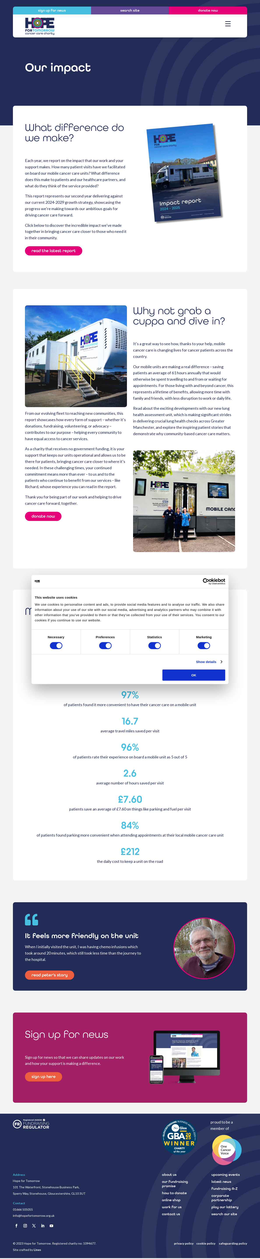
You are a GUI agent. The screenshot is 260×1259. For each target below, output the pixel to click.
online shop (171, 1201)
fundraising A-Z (224, 1189)
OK (193, 675)
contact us (171, 1215)
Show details (206, 662)
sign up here (45, 1077)
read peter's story (51, 975)
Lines (37, 1250)
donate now (44, 517)
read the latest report (56, 251)
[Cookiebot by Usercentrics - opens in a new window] (206, 581)
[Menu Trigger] (228, 24)
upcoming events (225, 1175)
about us (169, 1175)
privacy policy (183, 1244)
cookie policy (206, 1244)
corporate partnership (221, 1198)
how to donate (174, 1194)
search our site (224, 1215)
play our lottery (225, 1208)
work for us (172, 1208)
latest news (221, 1182)
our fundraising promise (175, 1184)
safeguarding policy (233, 1244)
